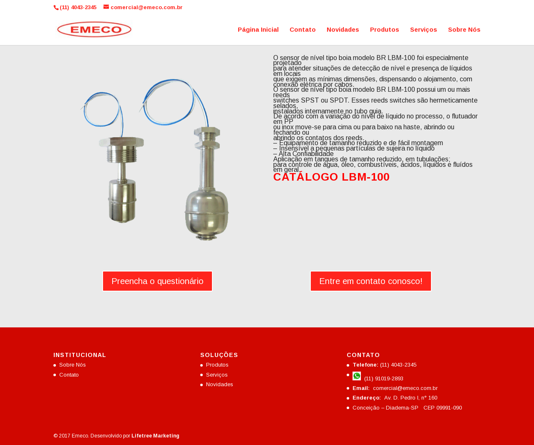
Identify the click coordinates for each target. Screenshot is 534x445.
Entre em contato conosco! (371, 281)
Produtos (384, 30)
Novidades (343, 30)
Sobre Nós (464, 30)
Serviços (423, 30)
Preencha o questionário (157, 281)
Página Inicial (258, 30)
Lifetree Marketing (155, 436)
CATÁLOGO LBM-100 (331, 177)
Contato (303, 30)
